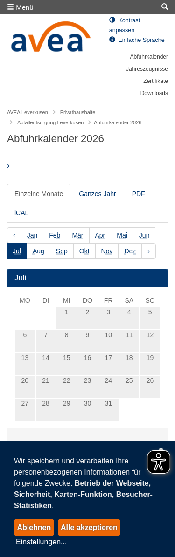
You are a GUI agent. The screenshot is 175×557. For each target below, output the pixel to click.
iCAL (21, 213)
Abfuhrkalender (149, 57)
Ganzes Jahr (97, 193)
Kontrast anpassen (124, 25)
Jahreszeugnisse (147, 69)
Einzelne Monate (38, 193)
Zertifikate (155, 81)
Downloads (154, 93)
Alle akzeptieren (89, 527)
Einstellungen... (41, 542)
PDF (138, 193)
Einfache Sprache (137, 40)
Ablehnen (34, 527)
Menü (20, 7)
